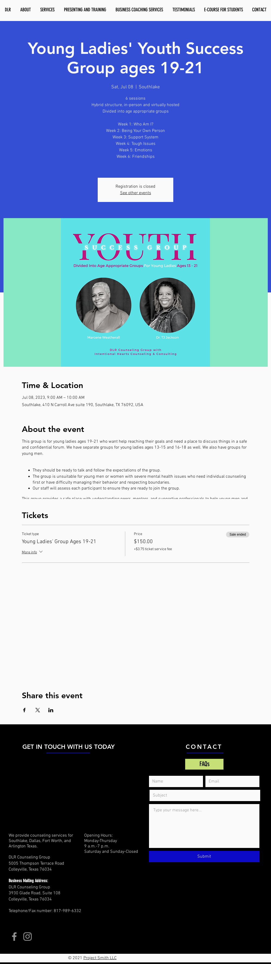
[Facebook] (14, 936)
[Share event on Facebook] (24, 710)
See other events (135, 193)
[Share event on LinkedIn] (50, 710)
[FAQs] (204, 764)
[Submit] (204, 856)
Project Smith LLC (100, 958)
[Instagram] (27, 936)
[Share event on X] (37, 710)
